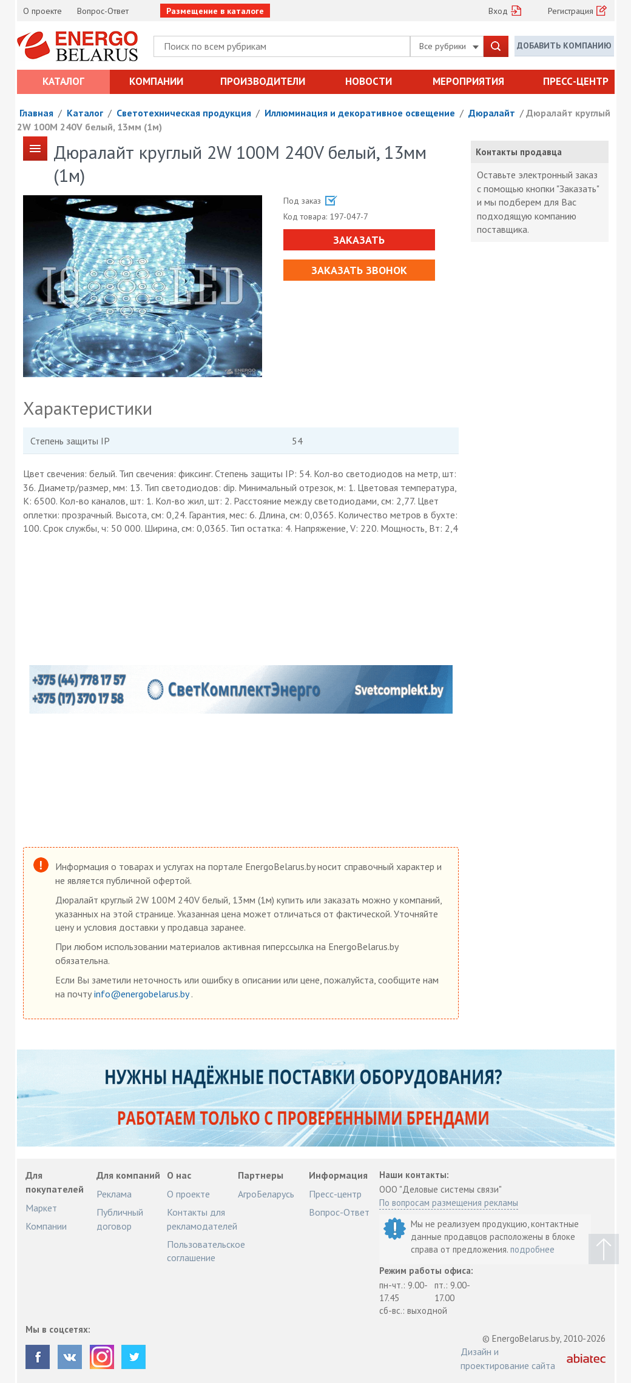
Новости (368, 81)
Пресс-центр (576, 81)
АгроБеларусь (266, 1194)
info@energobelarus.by (142, 994)
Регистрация (570, 10)
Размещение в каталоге (215, 10)
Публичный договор (119, 1218)
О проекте (42, 10)
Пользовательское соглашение (206, 1251)
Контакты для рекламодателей (202, 1218)
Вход (498, 10)
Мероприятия (468, 81)
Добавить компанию (564, 45)
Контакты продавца (519, 152)
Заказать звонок (359, 270)
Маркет (41, 1208)
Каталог (63, 81)
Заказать (359, 240)
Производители (262, 81)
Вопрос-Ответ (103, 10)
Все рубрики (449, 46)
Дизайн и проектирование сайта (508, 1358)
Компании (156, 81)
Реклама (114, 1194)
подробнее (532, 1249)
